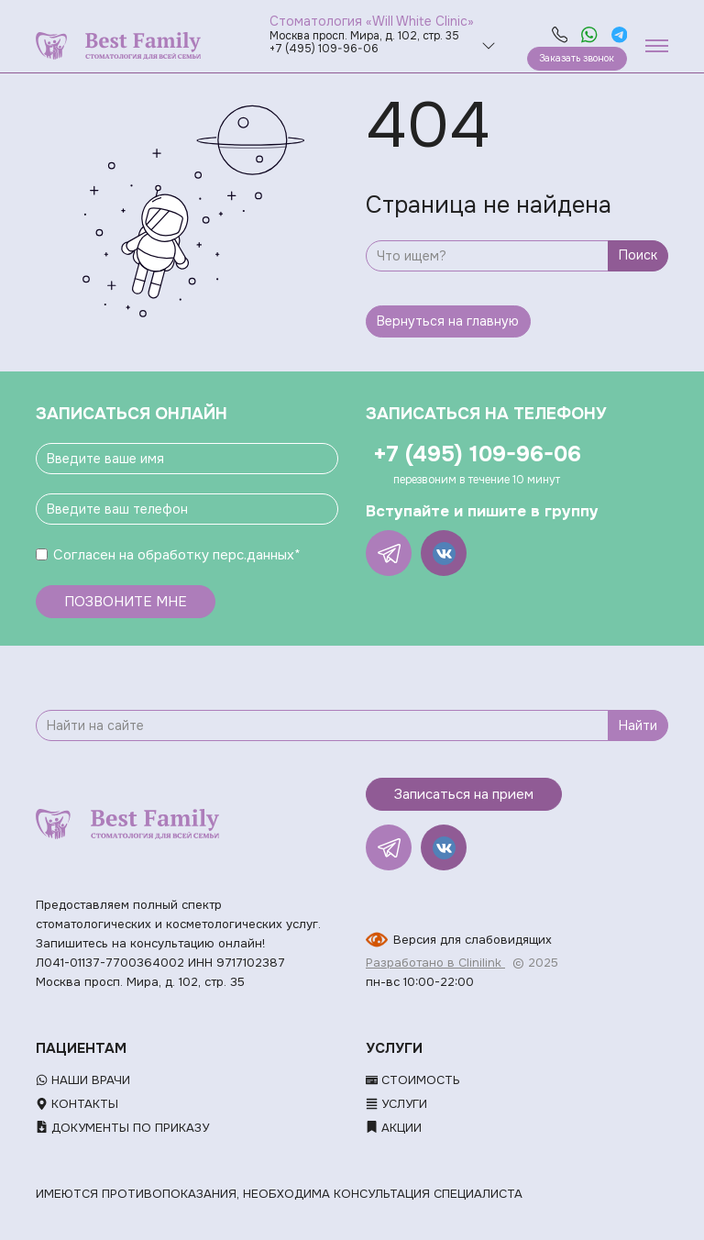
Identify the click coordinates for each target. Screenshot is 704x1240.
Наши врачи (83, 1080)
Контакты (77, 1104)
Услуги (396, 1104)
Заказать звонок (576, 58)
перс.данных (253, 555)
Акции (394, 1127)
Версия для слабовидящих (472, 939)
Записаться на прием (464, 794)
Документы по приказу (122, 1127)
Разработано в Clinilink (435, 962)
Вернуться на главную (448, 321)
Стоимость (413, 1080)
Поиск (638, 255)
